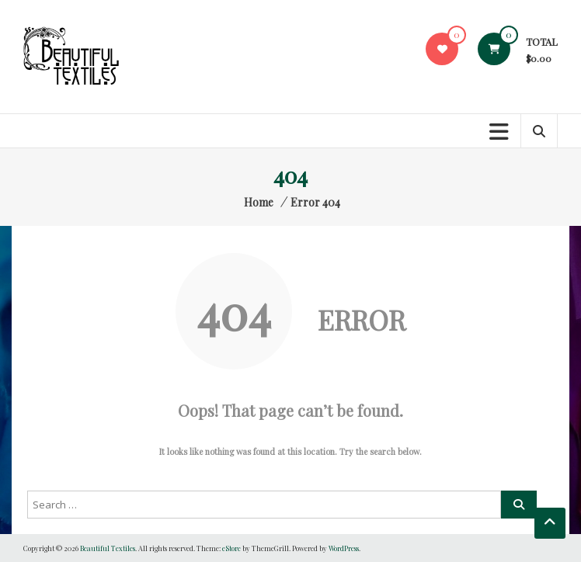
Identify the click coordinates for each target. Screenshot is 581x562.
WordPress (344, 548)
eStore (231, 548)
